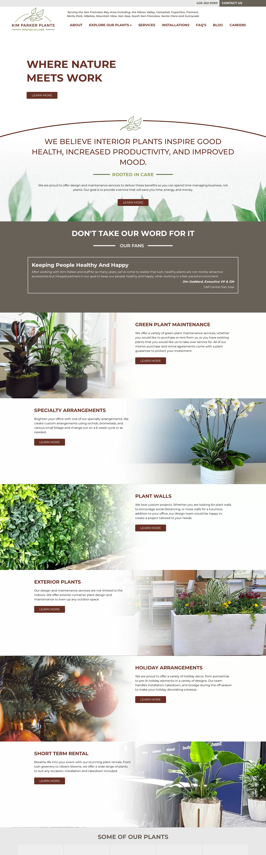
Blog (218, 25)
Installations (175, 25)
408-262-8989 (207, 3)
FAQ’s (201, 25)
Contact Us (232, 3)
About (76, 25)
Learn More (42, 95)
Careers (238, 25)
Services (146, 25)
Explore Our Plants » (110, 25)
